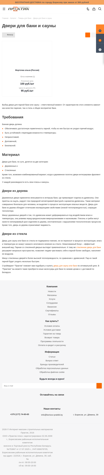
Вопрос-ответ (52, 360)
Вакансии (52, 307)
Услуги (52, 299)
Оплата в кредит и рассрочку (52, 345)
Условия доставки (52, 330)
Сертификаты (52, 310)
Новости (52, 291)
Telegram (58, 401)
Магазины (52, 295)
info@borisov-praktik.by (52, 415)
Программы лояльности (52, 341)
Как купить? (51, 321)
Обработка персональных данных (52, 368)
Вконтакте (37, 401)
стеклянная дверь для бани (88, 247)
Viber (65, 401)
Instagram (51, 401)
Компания (52, 286)
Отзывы (52, 314)
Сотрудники (52, 303)
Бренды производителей (52, 364)
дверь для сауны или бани (65, 266)
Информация (52, 352)
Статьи (52, 357)
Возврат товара (52, 337)
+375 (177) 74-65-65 (19, 414)
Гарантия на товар (52, 333)
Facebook (44, 401)
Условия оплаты (52, 326)
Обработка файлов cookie (52, 372)
